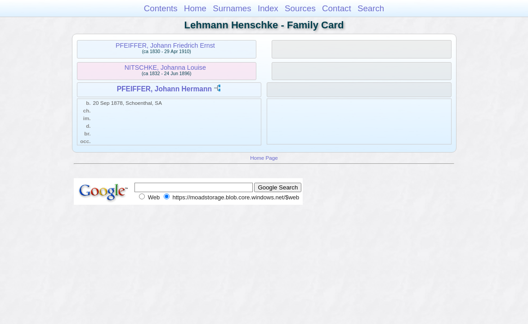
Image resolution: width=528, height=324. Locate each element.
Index (268, 8)
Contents (161, 8)
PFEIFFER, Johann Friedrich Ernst (165, 45)
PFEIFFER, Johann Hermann (164, 89)
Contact (336, 8)
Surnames (232, 8)
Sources (300, 8)
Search (371, 8)
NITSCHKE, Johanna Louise (165, 67)
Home (195, 8)
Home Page (264, 158)
